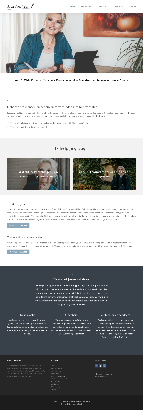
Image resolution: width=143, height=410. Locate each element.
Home (53, 366)
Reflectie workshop (58, 376)
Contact (54, 389)
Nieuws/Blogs (56, 387)
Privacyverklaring (101, 377)
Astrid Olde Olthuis (63, 401)
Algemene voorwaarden (103, 374)
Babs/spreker (56, 381)
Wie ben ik (55, 384)
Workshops (55, 373)
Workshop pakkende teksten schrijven (65, 379)
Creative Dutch (77, 404)
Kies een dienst (56, 368)
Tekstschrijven (56, 371)
